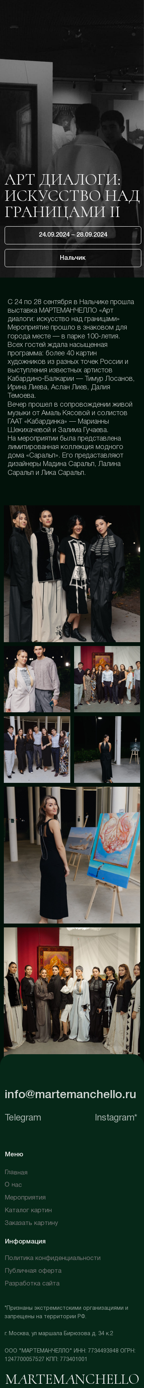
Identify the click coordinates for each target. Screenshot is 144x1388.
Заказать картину (31, 1223)
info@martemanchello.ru (70, 1095)
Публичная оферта (33, 1271)
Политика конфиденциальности (53, 1258)
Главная (16, 1172)
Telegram (23, 1118)
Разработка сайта (32, 1284)
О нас (13, 1185)
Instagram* (116, 1118)
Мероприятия (25, 1198)
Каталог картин (28, 1210)
